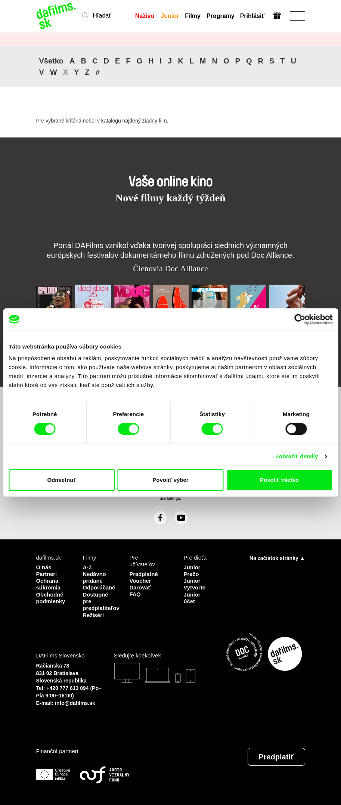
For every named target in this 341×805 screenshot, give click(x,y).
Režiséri (94, 614)
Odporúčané (99, 587)
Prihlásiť (252, 16)
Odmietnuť (61, 480)
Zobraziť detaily (297, 456)
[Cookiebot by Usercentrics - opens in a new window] (299, 319)
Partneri (47, 573)
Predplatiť (276, 756)
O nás (44, 567)
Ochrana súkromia (48, 583)
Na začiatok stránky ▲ (277, 558)
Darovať (140, 587)
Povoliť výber (170, 480)
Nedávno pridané (94, 576)
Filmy (193, 16)
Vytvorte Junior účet (195, 594)
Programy (220, 16)
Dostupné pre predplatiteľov (100, 600)
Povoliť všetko (279, 480)
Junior (170, 16)
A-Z (87, 567)
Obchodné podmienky (51, 597)
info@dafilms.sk (75, 702)
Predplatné (144, 573)
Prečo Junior (192, 576)
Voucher (141, 580)
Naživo (145, 16)
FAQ (135, 594)
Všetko (51, 61)
